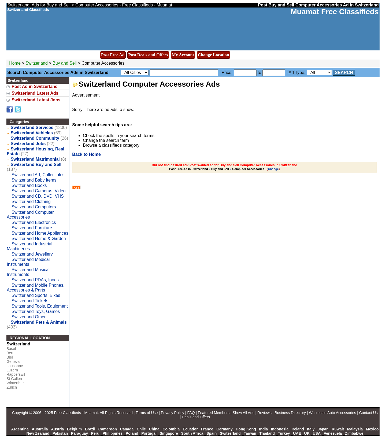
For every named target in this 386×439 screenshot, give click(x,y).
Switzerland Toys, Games (36, 311)
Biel (9, 357)
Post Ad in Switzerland (35, 86)
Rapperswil (15, 374)
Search (344, 72)
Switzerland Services (32, 127)
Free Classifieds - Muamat (76, 413)
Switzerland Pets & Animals (39, 322)
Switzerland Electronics (34, 222)
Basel (11, 348)
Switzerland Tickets (30, 300)
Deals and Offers (196, 417)
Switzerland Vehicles (32, 133)
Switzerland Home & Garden (39, 238)
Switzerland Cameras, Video (39, 191)
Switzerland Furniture (32, 228)
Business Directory (290, 413)
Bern (10, 353)
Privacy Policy (172, 413)
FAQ (191, 413)
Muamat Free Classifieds (334, 12)
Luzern (12, 370)
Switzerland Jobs (28, 143)
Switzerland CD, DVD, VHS (38, 196)
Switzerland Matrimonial (35, 159)
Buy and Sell (65, 63)
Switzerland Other (29, 317)
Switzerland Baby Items (34, 180)
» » (217, 169)
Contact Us (368, 413)
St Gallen (14, 379)
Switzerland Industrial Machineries (29, 246)
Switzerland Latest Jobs (36, 100)
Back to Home (86, 154)
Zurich (11, 387)
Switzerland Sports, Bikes (36, 295)
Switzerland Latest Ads (35, 93)
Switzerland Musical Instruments (28, 272)
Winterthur (15, 383)
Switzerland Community (35, 138)
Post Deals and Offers (148, 55)
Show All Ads (243, 413)
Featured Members (213, 413)
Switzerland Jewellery (32, 254)
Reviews (264, 413)
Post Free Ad (113, 55)
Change (273, 169)
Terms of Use (147, 413)
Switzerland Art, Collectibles (38, 174)
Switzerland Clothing (31, 201)
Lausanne (14, 366)
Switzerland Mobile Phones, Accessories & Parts (35, 287)
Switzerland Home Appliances (40, 233)
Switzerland (36, 63)
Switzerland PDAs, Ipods (35, 280)
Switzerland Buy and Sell (36, 164)
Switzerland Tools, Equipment (40, 306)
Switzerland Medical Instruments (28, 262)
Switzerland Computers (34, 207)
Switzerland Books (29, 185)
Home (15, 63)
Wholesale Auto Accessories (332, 413)
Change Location (213, 55)
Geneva (13, 361)
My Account (183, 55)
